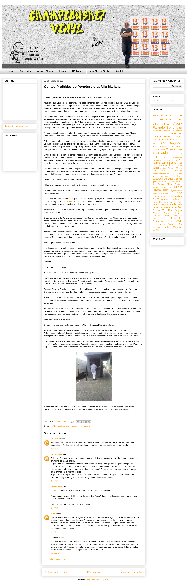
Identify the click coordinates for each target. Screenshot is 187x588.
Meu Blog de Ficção (99, 71)
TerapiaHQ (158, 221)
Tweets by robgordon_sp (16, 126)
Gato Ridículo (168, 168)
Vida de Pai (175, 224)
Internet (171, 173)
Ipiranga (179, 173)
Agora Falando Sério (167, 125)
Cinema (170, 149)
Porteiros (165, 204)
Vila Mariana (84, 426)
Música (178, 187)
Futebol (166, 165)
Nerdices (157, 190)
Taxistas (156, 218)
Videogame (157, 227)
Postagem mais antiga (131, 572)
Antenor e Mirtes (160, 134)
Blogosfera (176, 143)
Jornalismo (177, 176)
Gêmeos (179, 168)
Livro (164, 179)
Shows (167, 213)
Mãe (176, 179)
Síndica (178, 213)
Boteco (163, 146)
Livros (62, 71)
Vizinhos (157, 230)
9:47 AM (54, 508)
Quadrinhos (158, 207)
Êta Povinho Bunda (167, 161)
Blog (162, 143)
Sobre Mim (25, 71)
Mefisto (172, 182)
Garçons (157, 168)
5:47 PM (54, 532)
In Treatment (175, 170)
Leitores (157, 178)
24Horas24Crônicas (162, 115)
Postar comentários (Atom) (97, 580)
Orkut (172, 196)
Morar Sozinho (174, 184)
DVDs (174, 160)
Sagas (178, 210)
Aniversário (158, 130)
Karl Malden (67, 201)
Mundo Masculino (162, 187)
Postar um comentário (57, 559)
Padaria (178, 196)
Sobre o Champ (45, 71)
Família (172, 163)
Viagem (173, 221)
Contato (120, 71)
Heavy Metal (159, 170)
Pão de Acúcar (164, 199)
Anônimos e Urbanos (173, 131)
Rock (171, 210)
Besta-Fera (167, 139)
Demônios (157, 160)
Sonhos (167, 215)
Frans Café (157, 165)
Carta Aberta (175, 146)
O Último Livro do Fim (161, 196)
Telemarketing (175, 218)
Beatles (156, 140)
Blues (155, 146)
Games (179, 165)
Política (155, 202)
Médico (164, 182)
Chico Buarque (159, 149)
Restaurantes (170, 207)
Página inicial (94, 572)
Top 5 (166, 221)
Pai (154, 199)
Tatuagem (178, 216)
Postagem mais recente (56, 572)
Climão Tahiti (57, 487)
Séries (156, 213)
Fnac (179, 163)
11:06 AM (55, 553)
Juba (53, 513)
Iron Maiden (160, 176)
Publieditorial (176, 204)
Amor (179, 127)
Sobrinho (157, 215)
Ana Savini (56, 454)
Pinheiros (177, 199)
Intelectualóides (159, 173)
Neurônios (166, 190)
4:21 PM (54, 449)
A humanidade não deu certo (65, 426)
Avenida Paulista (173, 137)
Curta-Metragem (176, 157)
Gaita (173, 165)
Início (11, 71)
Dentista (166, 160)
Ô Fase (176, 193)
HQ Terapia (77, 71)
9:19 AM (54, 481)
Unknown (55, 438)
